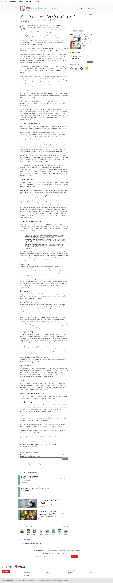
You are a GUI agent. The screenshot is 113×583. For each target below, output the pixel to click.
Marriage (28, 464)
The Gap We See (27, 572)
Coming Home (76, 58)
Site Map (55, 550)
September (91, 14)
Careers (47, 570)
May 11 (28, 534)
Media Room (48, 572)
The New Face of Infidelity (87, 39)
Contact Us (72, 550)
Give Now (37, 1)
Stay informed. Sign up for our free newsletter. (56, 553)
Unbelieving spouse (39, 464)
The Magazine (53, 8)
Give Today (5, 571)
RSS (68, 550)
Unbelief (33, 464)
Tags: (21, 464)
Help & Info (77, 550)
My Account (91, 573)
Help (90, 570)
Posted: (22, 466)
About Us (21, 1)
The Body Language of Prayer (50, 501)
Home (82, 14)
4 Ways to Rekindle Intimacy (36, 488)
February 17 (66, 534)
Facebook (34, 543)
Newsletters (29, 1)
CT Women (75, 56)
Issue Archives (77, 31)
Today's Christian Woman (38, 550)
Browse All (65, 526)
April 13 (40, 534)
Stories (25, 573)
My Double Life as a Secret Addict (87, 42)
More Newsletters (74, 64)
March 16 (53, 534)
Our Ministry (26, 570)
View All (84, 45)
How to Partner (26, 575)
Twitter (39, 543)
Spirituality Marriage (31, 466)
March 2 (59, 534)
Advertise (69, 573)
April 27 (34, 534)
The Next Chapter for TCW (87, 35)
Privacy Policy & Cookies (72, 570)
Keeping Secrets (29, 477)
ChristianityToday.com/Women (28, 446)
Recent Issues (28, 526)
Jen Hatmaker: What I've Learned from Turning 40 (51, 513)
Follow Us (47, 573)
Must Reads (43, 8)
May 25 (22, 534)
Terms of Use (70, 572)
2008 (86, 14)
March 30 (47, 534)
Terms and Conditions (62, 550)
